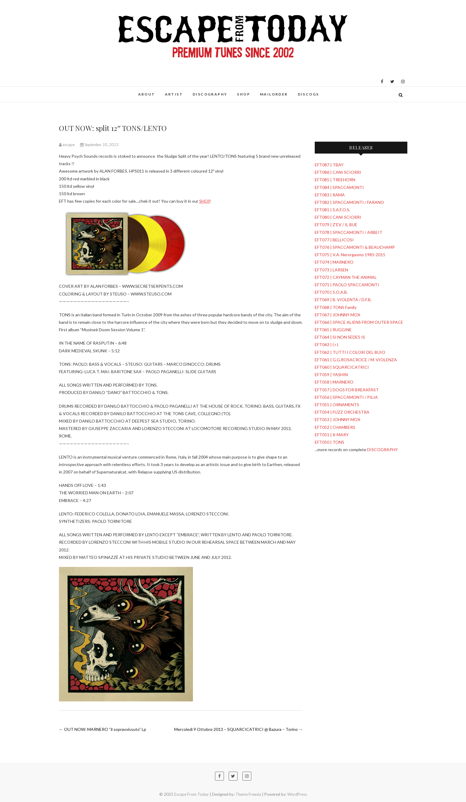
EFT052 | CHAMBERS (335, 427)
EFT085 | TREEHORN (335, 179)
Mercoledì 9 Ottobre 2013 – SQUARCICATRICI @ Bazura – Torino (238, 729)
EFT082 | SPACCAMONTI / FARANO (349, 202)
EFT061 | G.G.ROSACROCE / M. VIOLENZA (356, 359)
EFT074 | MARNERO (334, 262)
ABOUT (146, 94)
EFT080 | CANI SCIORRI (338, 217)
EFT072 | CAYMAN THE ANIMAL (346, 277)
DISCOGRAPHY (210, 94)
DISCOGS (308, 94)
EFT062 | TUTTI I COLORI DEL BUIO (350, 352)
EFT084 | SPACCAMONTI (339, 187)
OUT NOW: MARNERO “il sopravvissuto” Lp (102, 729)
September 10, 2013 (99, 144)
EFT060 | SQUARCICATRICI (342, 367)
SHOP (243, 94)
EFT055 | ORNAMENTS (337, 404)
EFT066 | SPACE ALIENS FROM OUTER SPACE (359, 322)
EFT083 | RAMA (330, 194)
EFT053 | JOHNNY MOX (337, 419)
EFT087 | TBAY (329, 164)
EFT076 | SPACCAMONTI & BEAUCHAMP (355, 247)
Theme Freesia (248, 794)
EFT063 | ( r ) (326, 344)
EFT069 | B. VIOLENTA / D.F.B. (343, 299)
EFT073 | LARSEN (331, 269)
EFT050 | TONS (329, 442)
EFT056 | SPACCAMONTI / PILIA (346, 397)
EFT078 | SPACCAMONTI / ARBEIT (348, 232)
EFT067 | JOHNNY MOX (337, 314)
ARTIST (174, 94)
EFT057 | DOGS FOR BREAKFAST (347, 389)
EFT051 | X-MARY (332, 434)
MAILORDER (274, 94)
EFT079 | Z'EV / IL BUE (336, 224)
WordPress (297, 794)
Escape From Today (191, 794)
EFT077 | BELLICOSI (334, 239)
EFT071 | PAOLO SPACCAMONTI (347, 284)
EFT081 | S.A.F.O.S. (332, 209)
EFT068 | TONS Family (335, 307)
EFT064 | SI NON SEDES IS (340, 337)
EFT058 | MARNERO (334, 381)
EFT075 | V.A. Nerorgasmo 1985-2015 (350, 254)
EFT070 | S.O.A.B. (331, 292)
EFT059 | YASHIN (331, 374)
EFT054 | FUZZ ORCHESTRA (342, 412)
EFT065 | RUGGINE (333, 329)
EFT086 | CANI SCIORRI (338, 172)
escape (67, 144)
